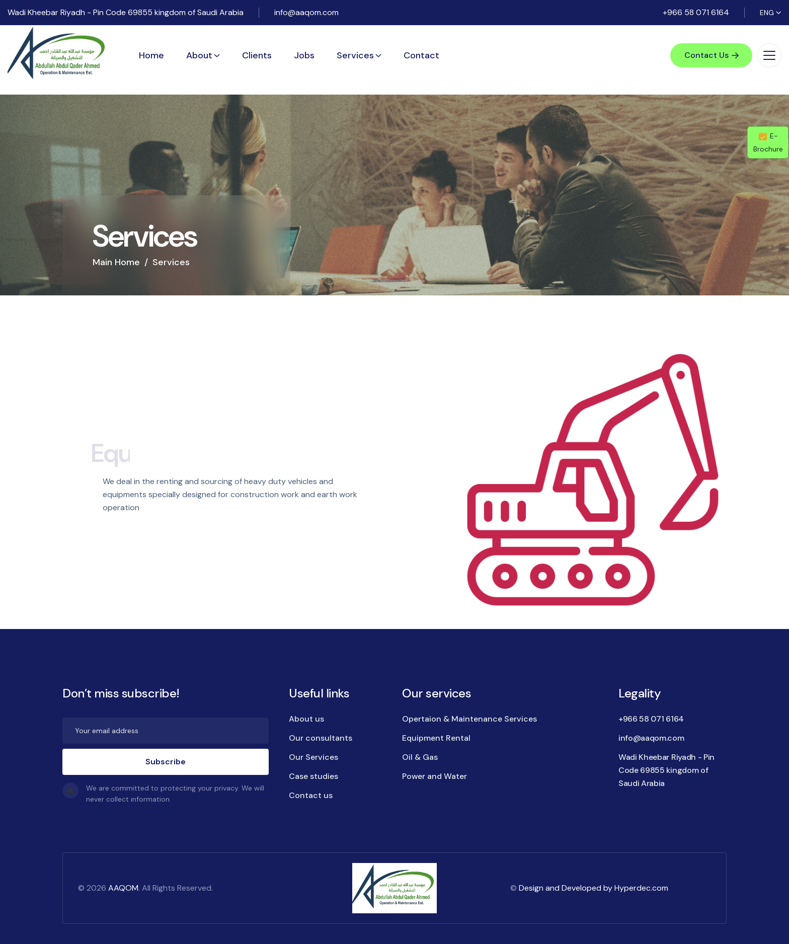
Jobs (304, 55)
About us (306, 719)
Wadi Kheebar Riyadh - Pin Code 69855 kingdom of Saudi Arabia (126, 12)
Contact (421, 55)
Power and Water (434, 776)
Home (151, 55)
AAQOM (123, 888)
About (199, 55)
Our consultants (320, 738)
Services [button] (355, 55)
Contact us (311, 795)
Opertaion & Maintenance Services (469, 719)
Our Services (313, 757)
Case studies (313, 776)
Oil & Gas (420, 757)
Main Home (116, 262)
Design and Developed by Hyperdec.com (593, 888)
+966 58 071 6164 (696, 12)
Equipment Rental (436, 738)
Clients (257, 55)
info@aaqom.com (306, 12)
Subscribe (165, 761)
